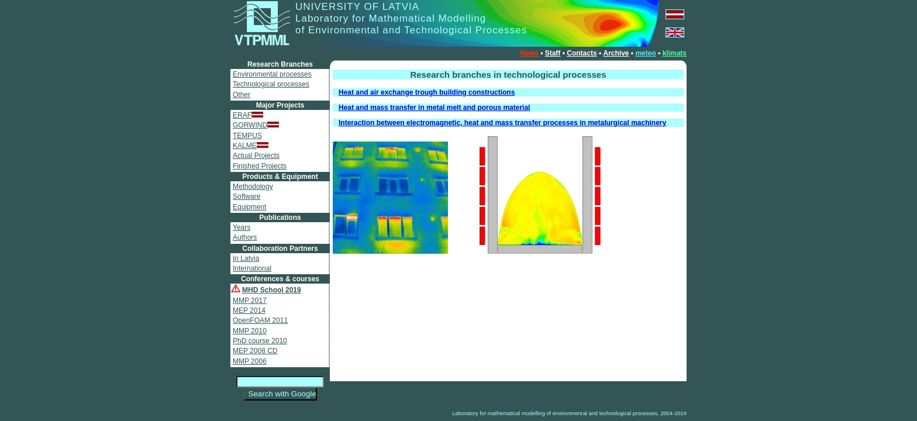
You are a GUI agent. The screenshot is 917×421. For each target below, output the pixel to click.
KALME (250, 146)
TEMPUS (247, 136)
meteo (645, 53)
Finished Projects (260, 166)
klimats (675, 53)
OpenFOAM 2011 (260, 320)
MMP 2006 (250, 361)
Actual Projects (256, 155)
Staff (553, 53)
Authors (245, 237)
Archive (616, 53)
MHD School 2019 (271, 290)
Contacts (582, 53)
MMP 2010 (250, 331)
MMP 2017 (250, 300)
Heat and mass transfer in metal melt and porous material (434, 107)
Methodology (253, 186)
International (252, 268)
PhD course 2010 (260, 341)
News (529, 53)
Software (246, 196)
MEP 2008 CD (255, 351)
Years (241, 227)
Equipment (249, 207)
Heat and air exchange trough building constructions (427, 92)
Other (241, 95)
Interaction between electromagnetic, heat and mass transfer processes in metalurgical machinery (502, 123)
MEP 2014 (249, 310)
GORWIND (256, 125)
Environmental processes (272, 74)
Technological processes (271, 84)
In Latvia (246, 258)
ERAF (248, 115)
